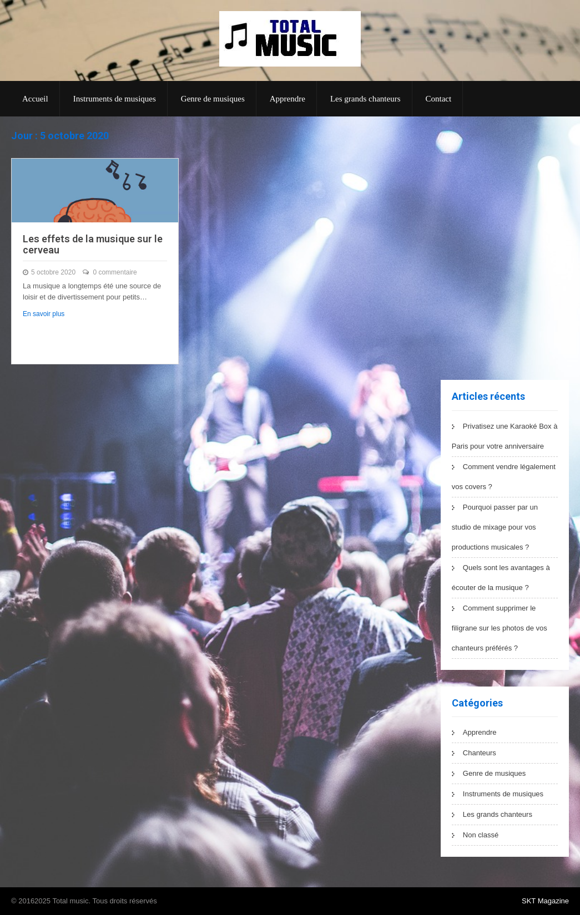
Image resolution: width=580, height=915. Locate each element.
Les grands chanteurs (365, 98)
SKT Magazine (545, 901)
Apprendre (287, 98)
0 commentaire (115, 272)
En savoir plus (43, 314)
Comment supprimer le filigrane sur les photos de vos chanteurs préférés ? (499, 628)
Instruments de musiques (114, 98)
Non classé (480, 835)
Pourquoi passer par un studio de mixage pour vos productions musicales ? (495, 527)
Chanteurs (479, 753)
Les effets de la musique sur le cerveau (93, 244)
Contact (439, 98)
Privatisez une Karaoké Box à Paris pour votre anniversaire (505, 436)
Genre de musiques (213, 98)
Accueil (35, 98)
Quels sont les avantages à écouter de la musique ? (501, 577)
